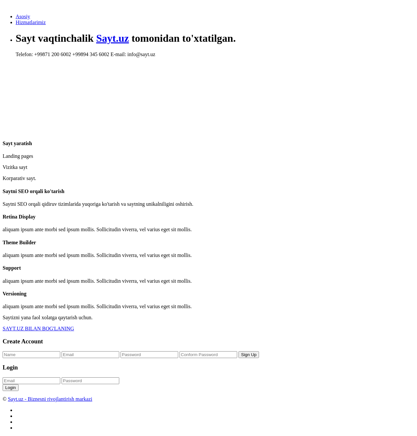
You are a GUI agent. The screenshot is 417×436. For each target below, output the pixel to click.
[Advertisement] (134, 83)
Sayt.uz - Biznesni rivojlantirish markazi (50, 399)
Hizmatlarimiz (31, 22)
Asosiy (23, 16)
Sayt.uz (112, 38)
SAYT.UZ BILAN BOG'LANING (38, 328)
